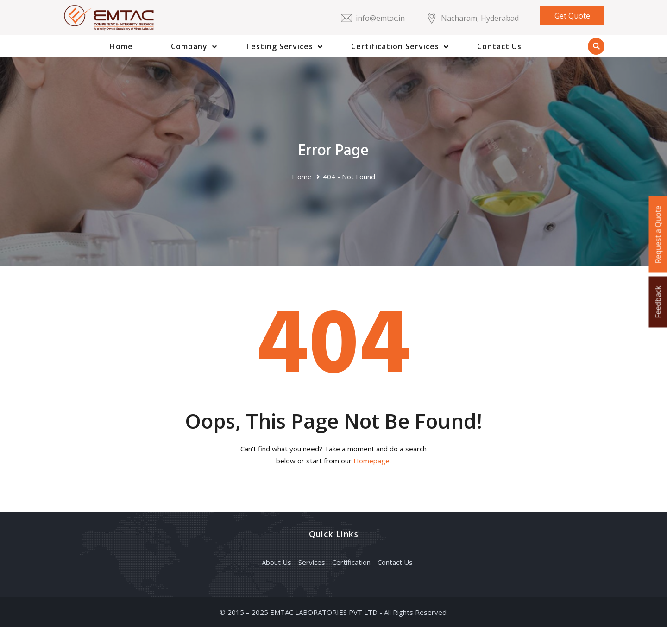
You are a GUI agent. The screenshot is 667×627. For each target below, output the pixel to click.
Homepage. (372, 460)
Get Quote (572, 16)
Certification (351, 562)
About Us (276, 562)
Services (311, 562)
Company (189, 46)
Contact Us (499, 46)
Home (121, 46)
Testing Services (279, 46)
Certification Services (395, 46)
